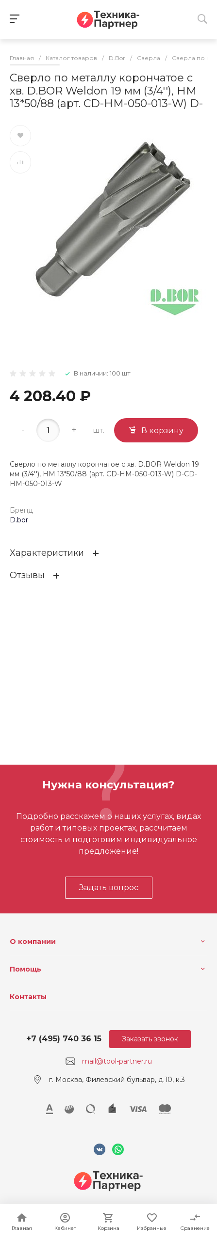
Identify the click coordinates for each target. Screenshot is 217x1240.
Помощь (25, 969)
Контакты (28, 996)
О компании (33, 941)
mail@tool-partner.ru (117, 1061)
